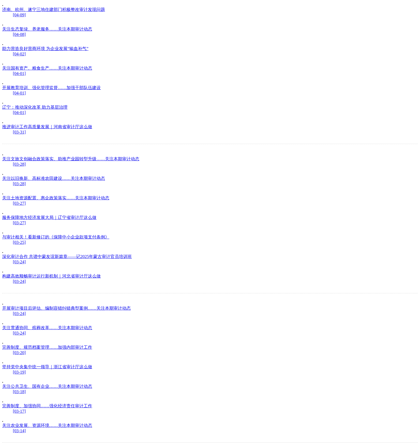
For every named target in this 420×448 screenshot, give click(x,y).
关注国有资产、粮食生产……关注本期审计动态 (47, 68)
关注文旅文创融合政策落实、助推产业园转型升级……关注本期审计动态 (70, 159)
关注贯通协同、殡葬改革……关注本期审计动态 (47, 327)
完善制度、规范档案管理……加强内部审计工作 (47, 347)
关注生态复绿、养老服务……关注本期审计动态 (47, 29)
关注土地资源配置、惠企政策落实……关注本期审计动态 (55, 198)
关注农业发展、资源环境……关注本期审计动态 (47, 425)
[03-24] (19, 262)
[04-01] (19, 73)
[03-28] (19, 164)
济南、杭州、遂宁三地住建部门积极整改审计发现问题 (53, 9)
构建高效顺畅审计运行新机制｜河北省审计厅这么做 (51, 276)
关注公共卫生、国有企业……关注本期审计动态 (47, 386)
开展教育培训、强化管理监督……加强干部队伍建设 (51, 87)
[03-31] (19, 132)
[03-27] (19, 203)
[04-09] (19, 15)
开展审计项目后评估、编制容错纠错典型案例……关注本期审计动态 (66, 308)
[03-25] (19, 242)
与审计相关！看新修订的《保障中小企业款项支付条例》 (55, 237)
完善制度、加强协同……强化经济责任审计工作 (47, 406)
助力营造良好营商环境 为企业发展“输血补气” (45, 48)
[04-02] (19, 54)
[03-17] (19, 411)
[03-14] (19, 430)
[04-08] (19, 34)
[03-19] (19, 372)
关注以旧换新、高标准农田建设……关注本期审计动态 (53, 178)
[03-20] (19, 352)
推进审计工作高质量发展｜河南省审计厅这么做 (47, 126)
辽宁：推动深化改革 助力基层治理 (35, 107)
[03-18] (19, 391)
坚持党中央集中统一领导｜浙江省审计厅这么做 (47, 367)
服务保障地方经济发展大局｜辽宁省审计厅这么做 (49, 217)
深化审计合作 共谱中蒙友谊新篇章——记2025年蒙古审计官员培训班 (67, 256)
